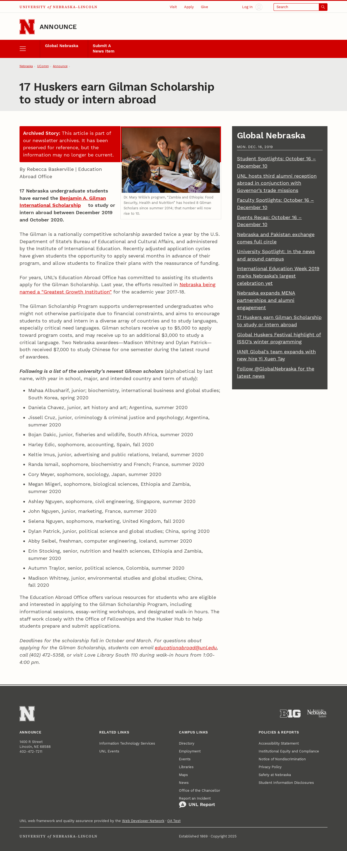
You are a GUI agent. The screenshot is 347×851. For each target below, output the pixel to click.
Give (204, 7)
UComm (43, 66)
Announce (58, 27)
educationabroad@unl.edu (186, 647)
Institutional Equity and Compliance (289, 751)
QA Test (174, 821)
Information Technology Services (127, 743)
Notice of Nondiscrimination (282, 759)
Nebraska (26, 66)
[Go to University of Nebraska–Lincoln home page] (27, 26)
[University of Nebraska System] (317, 713)
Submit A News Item (103, 48)
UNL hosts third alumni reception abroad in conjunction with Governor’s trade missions (277, 183)
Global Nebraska (61, 45)
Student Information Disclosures (286, 783)
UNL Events (109, 751)
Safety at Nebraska (275, 775)
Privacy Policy (270, 767)
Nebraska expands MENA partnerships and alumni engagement (266, 300)
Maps (183, 775)
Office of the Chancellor (199, 790)
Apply (189, 7)
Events (185, 759)
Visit (173, 7)
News (184, 783)
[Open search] (300, 7)
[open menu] (30, 49)
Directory (186, 743)
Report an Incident (197, 802)
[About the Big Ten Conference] (290, 713)
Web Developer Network (143, 821)
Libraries (186, 767)
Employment (190, 751)
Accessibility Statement (279, 743)
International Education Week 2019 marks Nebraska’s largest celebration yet (278, 276)
